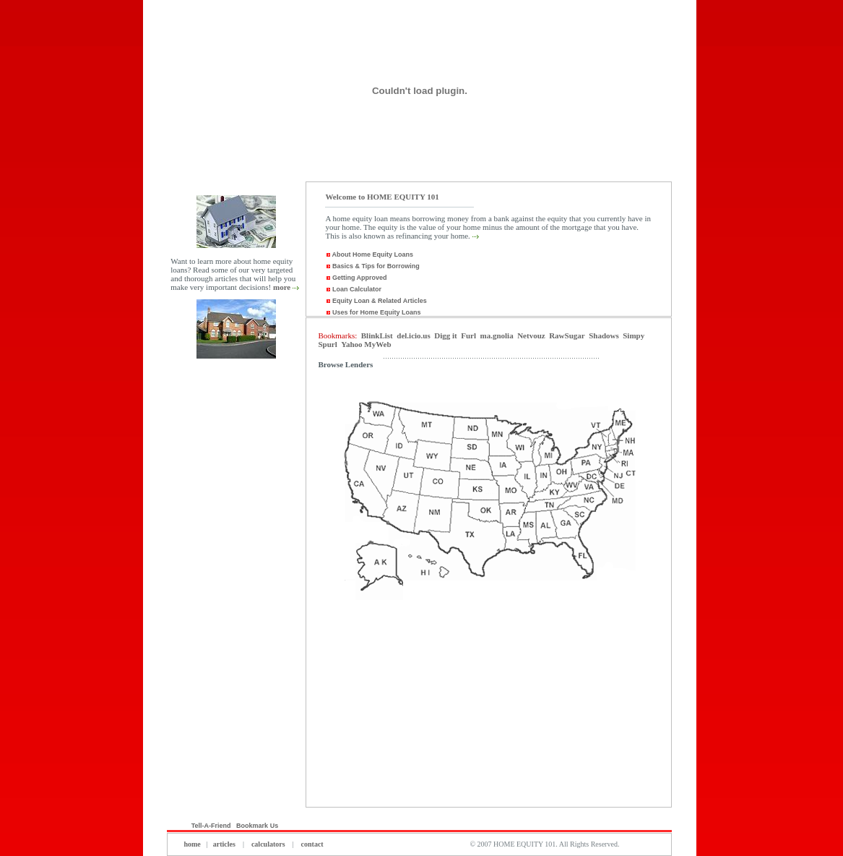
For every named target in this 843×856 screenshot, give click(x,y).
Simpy (633, 335)
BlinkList (377, 335)
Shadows (604, 335)
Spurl (327, 344)
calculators (268, 844)
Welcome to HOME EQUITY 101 (381, 196)
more (281, 287)
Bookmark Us (258, 825)
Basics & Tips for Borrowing (372, 266)
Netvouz (531, 335)
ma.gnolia (496, 335)
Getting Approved (355, 277)
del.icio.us (413, 335)
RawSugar (567, 335)
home (191, 844)
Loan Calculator (353, 289)
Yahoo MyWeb (366, 344)
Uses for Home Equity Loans (372, 312)
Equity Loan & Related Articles (375, 300)
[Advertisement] (236, 591)
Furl (468, 335)
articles (224, 844)
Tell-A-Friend (211, 825)
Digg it (445, 335)
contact (311, 844)
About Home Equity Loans (371, 254)
